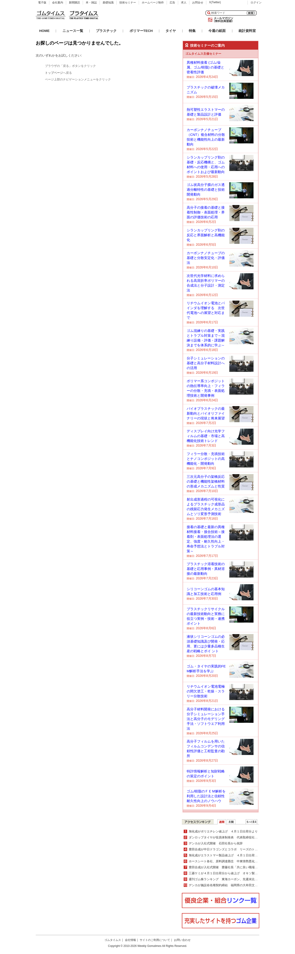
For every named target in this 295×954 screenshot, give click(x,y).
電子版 (42, 2)
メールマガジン (219, 20)
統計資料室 (247, 31)
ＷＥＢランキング (251, 822)
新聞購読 (74, 2)
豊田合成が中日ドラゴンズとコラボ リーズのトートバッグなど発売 (235, 849)
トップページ (54, 72)
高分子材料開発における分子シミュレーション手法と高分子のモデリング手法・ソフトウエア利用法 (206, 718)
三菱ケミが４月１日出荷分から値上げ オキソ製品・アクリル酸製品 (235, 873)
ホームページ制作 (153, 2)
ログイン (256, 2)
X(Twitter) (215, 2)
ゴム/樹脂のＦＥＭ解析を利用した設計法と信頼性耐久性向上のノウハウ (206, 796)
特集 (192, 31)
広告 (172, 2)
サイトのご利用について (155, 940)
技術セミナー (127, 2)
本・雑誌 (91, 2)
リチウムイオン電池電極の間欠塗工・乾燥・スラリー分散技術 (206, 691)
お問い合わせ (182, 940)
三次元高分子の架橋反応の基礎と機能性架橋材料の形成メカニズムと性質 (206, 481)
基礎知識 (108, 2)
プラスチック (106, 31)
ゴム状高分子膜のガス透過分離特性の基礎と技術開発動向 (206, 189)
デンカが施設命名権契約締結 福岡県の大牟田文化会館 (226, 885)
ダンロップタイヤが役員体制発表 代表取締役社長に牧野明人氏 (232, 837)
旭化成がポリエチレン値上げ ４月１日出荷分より (223, 831)
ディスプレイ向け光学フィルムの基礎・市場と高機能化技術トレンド (206, 436)
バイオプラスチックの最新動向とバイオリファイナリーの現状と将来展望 (206, 413)
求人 (183, 2)
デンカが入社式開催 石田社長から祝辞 (216, 843)
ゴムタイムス (112, 940)
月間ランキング (231, 822)
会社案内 (57, 2)
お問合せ (197, 2)
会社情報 (130, 940)
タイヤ (170, 31)
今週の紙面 (217, 31)
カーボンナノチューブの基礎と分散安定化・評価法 (206, 258)
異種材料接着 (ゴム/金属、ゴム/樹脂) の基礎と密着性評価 (205, 67)
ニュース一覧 (72, 31)
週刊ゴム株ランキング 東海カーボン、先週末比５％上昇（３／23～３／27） (241, 879)
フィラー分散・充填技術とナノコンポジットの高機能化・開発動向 (206, 458)
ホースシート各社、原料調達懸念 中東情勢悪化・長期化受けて (232, 861)
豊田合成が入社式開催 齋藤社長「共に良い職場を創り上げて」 (232, 867)
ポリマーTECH (141, 31)
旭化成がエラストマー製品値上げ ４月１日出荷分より (226, 855)
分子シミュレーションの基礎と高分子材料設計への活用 (206, 363)
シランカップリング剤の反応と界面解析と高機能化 (206, 235)
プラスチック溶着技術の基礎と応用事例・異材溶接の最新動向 (206, 568)
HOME (44, 31)
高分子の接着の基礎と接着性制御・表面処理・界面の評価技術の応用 (206, 212)
